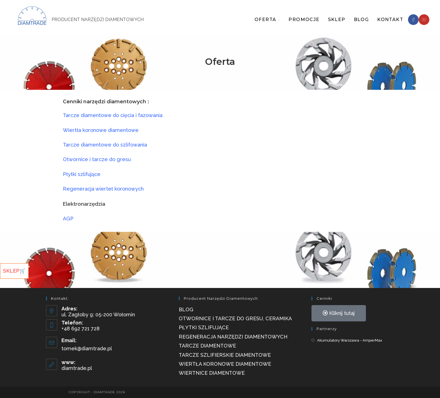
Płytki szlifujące (81, 174)
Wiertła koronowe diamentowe (101, 130)
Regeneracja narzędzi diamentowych (233, 337)
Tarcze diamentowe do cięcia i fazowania (113, 115)
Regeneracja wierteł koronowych (104, 189)
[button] (338, 313)
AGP (68, 218)
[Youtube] (424, 19)
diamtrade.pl (76, 368)
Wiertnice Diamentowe (212, 373)
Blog (186, 309)
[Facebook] (413, 19)
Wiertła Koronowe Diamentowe (225, 364)
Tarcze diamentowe (207, 346)
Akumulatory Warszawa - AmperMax (349, 340)
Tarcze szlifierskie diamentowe (225, 355)
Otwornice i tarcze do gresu (97, 159)
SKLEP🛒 (14, 271)
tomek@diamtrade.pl (86, 348)
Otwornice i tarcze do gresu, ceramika (235, 318)
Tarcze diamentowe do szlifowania (105, 145)
